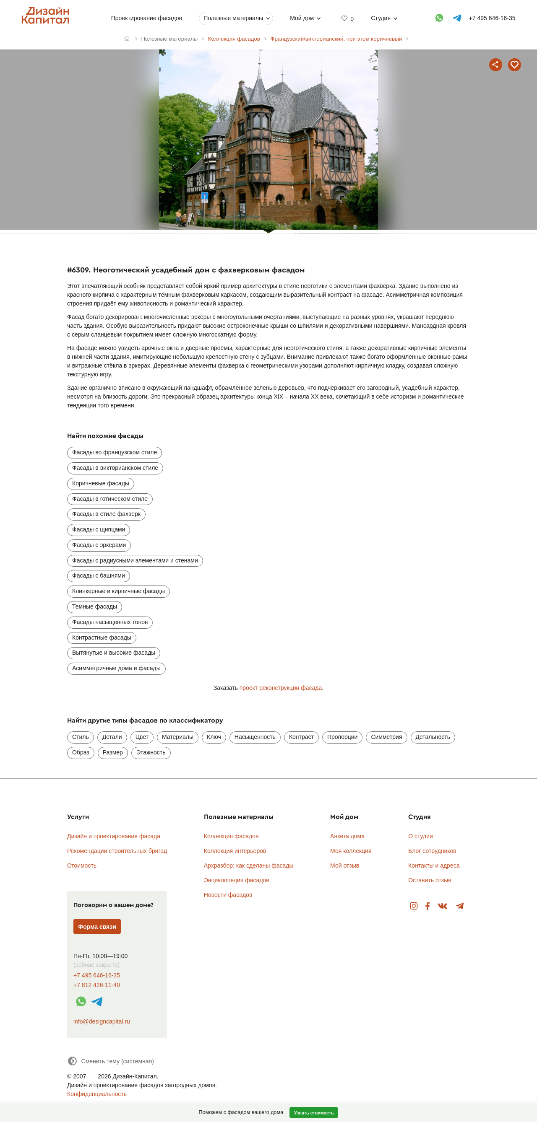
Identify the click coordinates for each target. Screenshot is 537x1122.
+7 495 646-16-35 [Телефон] (492, 18)
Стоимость (81, 865)
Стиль (80, 736)
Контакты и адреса (433, 865)
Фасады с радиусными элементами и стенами (135, 560)
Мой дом (302, 18)
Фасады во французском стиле (114, 452)
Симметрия (386, 736)
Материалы (177, 736)
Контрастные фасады (101, 637)
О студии (420, 836)
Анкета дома (347, 836)
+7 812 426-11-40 (96, 985)
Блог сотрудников (432, 850)
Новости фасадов (228, 894)
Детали (112, 736)
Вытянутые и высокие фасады (113, 652)
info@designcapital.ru (101, 1021)
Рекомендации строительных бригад (117, 850)
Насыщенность (255, 736)
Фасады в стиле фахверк (106, 513)
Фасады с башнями (98, 575)
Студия (381, 18)
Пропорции (342, 736)
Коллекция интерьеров (235, 850)
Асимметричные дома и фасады (116, 668)
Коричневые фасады (100, 483)
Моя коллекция (351, 850)
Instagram (414, 906)
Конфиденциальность (97, 1094)
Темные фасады (94, 606)
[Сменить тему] (110, 1061)
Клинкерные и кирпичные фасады (118, 591)
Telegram (460, 906)
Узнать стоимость (314, 1112)
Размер (113, 752)
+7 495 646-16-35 (96, 975)
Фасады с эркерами (99, 545)
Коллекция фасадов (231, 836)
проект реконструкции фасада (281, 687)
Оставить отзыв (429, 880)
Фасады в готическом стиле (110, 498)
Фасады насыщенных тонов (110, 622)
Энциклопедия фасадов (236, 880)
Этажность (151, 752)
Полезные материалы (233, 18)
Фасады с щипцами (98, 529)
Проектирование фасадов (146, 18)
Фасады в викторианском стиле (115, 467)
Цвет (142, 736)
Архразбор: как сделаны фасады (249, 865)
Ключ (214, 736)
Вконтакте (442, 906)
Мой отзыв (344, 865)
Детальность (433, 736)
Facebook (427, 906)
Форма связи (97, 926)
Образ (80, 752)
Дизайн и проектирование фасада (113, 836)
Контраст (301, 736)
